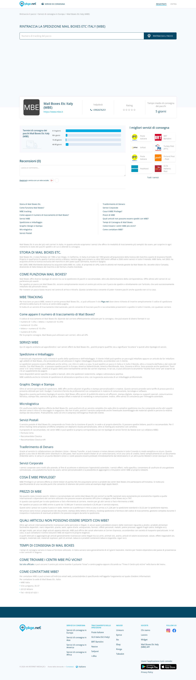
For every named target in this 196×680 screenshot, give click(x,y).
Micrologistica (26, 229)
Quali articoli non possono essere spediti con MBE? (126, 218)
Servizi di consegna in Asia (76, 638)
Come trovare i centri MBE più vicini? (119, 226)
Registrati (23, 180)
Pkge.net (105, 301)
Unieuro (120, 630)
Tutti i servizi (153, 177)
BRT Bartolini (97, 641)
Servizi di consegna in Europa (51, 14)
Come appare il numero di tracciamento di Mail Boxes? (44, 215)
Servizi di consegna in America (76, 646)
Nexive (94, 646)
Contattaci (70, 666)
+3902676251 (99, 110)
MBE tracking (25, 211)
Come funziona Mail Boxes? (32, 207)
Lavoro (144, 634)
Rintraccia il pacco (28, 14)
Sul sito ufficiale (27, 564)
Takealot (120, 653)
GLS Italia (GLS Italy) (100, 637)
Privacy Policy (147, 672)
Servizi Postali (26, 233)
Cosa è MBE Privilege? (112, 211)
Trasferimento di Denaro (114, 204)
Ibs (117, 639)
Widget (144, 639)
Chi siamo (145, 630)
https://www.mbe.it (53, 111)
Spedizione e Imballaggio (31, 222)
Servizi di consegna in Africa (76, 653)
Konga (119, 649)
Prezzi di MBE (109, 215)
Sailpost (95, 651)
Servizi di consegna (55, 4)
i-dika (93, 656)
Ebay (118, 644)
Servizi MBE (25, 218)
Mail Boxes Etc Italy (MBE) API (150, 645)
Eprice (119, 634)
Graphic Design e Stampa (31, 226)
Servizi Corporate (110, 207)
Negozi (119, 625)
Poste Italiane (97, 632)
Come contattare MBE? (113, 229)
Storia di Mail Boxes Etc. (30, 204)
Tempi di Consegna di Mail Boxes (118, 222)
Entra (174, 4)
